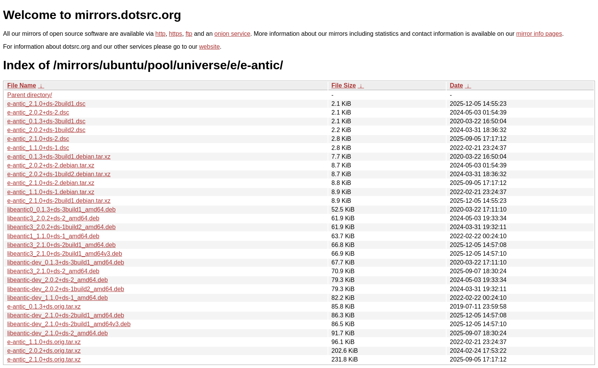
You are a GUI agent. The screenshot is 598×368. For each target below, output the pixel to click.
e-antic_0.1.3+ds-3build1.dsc (46, 121)
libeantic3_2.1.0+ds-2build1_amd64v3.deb (64, 253)
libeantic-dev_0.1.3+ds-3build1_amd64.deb (65, 262)
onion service (232, 33)
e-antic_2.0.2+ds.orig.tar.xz (44, 350)
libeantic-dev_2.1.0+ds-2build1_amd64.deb (65, 315)
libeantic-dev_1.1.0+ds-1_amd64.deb (57, 298)
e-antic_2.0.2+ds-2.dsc (38, 112)
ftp (188, 33)
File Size (343, 85)
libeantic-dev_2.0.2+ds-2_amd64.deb (57, 280)
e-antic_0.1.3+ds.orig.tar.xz (44, 306)
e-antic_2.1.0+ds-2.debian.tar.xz (50, 183)
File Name (21, 85)
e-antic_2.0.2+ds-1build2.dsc (46, 130)
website (209, 46)
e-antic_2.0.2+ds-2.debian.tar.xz (50, 165)
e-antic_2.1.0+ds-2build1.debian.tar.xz (59, 201)
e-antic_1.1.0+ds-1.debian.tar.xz (50, 192)
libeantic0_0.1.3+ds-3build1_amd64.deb (61, 209)
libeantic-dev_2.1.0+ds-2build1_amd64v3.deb (68, 324)
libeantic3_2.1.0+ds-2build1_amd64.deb (61, 245)
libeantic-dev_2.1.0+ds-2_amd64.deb (57, 333)
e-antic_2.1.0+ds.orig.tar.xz (44, 359)
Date (456, 85)
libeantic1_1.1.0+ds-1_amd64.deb (53, 236)
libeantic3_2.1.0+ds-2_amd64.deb (53, 271)
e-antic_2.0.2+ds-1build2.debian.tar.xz (59, 174)
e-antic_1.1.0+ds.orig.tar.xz (44, 342)
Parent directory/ (29, 95)
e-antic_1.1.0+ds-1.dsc (38, 148)
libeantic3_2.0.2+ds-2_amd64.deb (53, 218)
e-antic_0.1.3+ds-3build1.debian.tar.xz (59, 156)
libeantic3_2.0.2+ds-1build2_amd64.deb (61, 227)
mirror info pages (539, 33)
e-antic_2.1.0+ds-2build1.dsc (46, 103)
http (160, 33)
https (175, 33)
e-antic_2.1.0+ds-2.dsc (38, 138)
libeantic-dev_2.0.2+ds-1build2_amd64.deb (65, 289)
